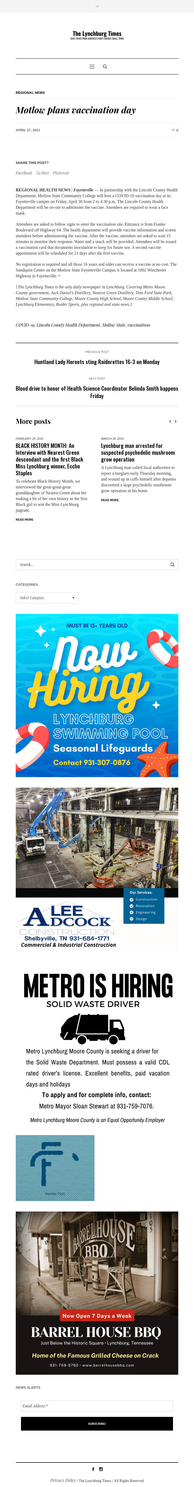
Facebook (24, 173)
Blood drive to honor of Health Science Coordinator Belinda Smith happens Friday (97, 392)
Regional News (30, 93)
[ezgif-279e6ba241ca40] (55, 1167)
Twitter (42, 173)
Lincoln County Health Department (68, 325)
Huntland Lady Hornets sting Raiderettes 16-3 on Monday (97, 361)
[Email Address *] (97, 1406)
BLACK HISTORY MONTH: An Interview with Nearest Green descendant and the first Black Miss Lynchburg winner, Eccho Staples (49, 459)
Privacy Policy (63, 1480)
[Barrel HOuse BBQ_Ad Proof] (97, 1292)
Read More (24, 519)
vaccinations (139, 325)
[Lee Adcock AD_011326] (97, 868)
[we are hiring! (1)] (97, 1042)
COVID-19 (25, 325)
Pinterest (61, 173)
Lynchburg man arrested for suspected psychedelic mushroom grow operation (138, 452)
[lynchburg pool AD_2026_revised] (97, 695)
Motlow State (113, 325)
